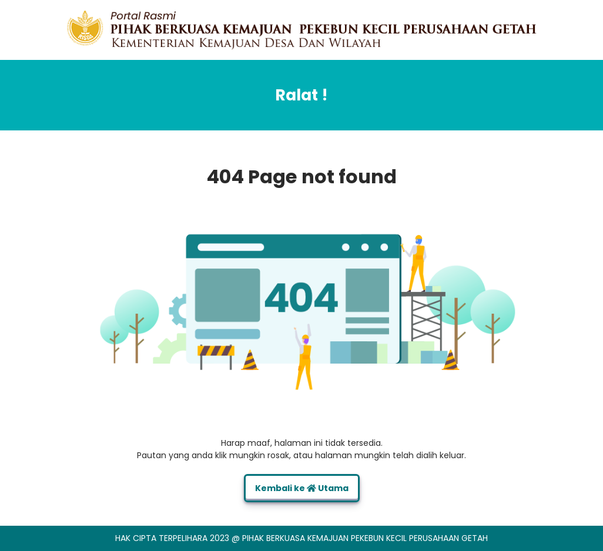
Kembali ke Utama (302, 488)
